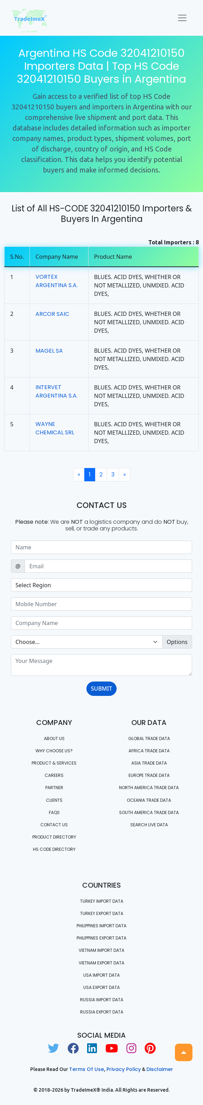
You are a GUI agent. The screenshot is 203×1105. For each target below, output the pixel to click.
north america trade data (149, 788)
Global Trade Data (149, 738)
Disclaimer (159, 1069)
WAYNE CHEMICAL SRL (54, 428)
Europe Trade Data (149, 775)
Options (177, 642)
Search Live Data (149, 825)
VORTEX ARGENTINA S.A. (56, 281)
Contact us (54, 825)
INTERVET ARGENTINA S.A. (56, 391)
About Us (54, 738)
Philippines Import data (101, 926)
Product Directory (54, 837)
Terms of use (86, 1069)
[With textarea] (101, 665)
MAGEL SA (49, 351)
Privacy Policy (123, 1069)
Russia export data (101, 1012)
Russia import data (101, 1000)
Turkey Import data (101, 901)
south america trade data (149, 812)
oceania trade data (149, 800)
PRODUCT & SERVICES (54, 763)
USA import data (101, 975)
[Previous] (79, 474)
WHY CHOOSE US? (54, 751)
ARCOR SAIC (52, 314)
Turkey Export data (101, 913)
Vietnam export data (101, 963)
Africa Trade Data (149, 751)
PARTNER (54, 788)
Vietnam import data (101, 950)
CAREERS (54, 775)
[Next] (124, 474)
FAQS (54, 812)
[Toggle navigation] (182, 18)
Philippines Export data (101, 938)
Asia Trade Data (149, 763)
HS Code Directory (54, 849)
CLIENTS (54, 800)
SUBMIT (101, 688)
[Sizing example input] (101, 547)
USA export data (101, 987)
